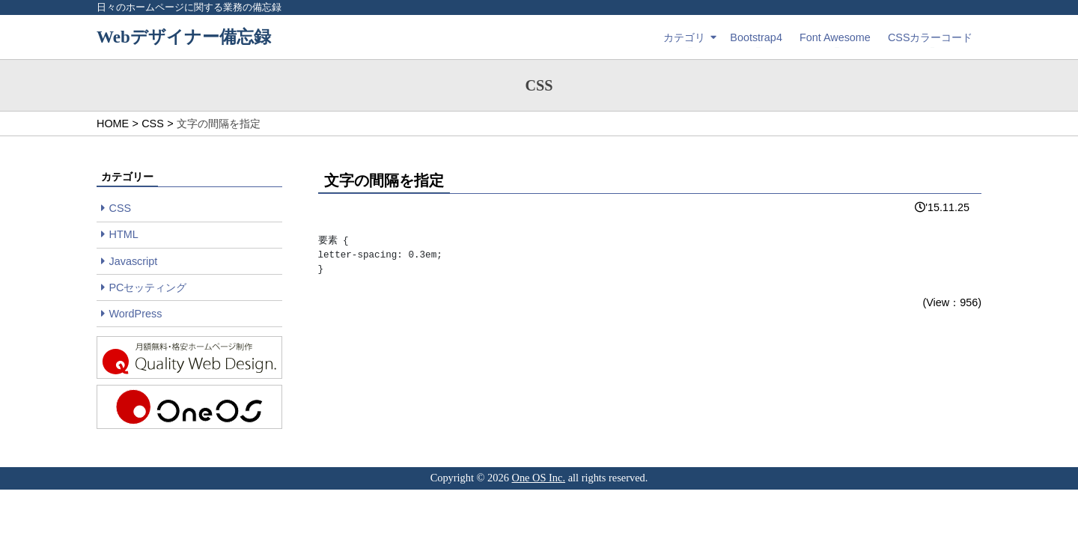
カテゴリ (684, 37)
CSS (120, 208)
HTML (123, 234)
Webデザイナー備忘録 (184, 36)
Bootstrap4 (756, 37)
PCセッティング (148, 287)
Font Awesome (835, 37)
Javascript (133, 261)
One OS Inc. (539, 478)
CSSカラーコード (930, 37)
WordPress (135, 314)
